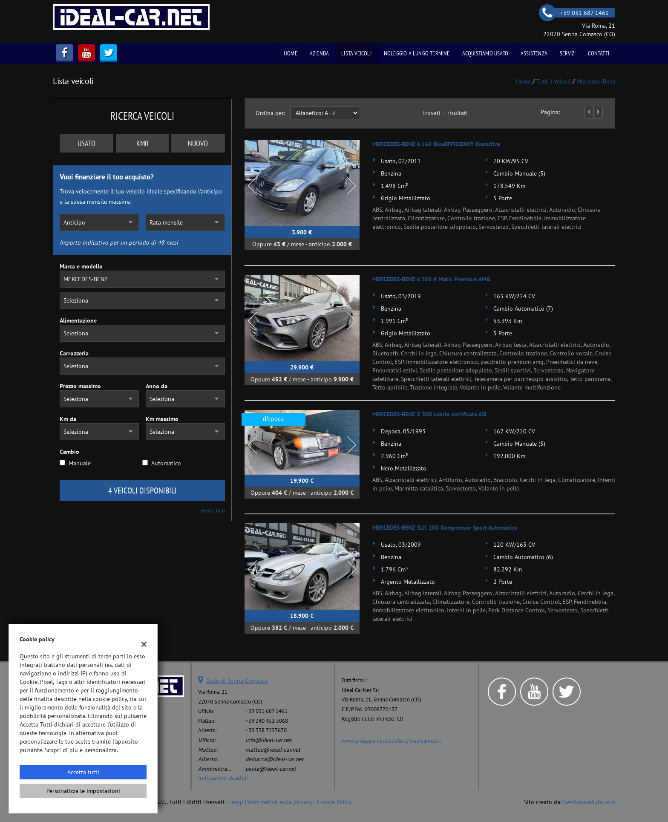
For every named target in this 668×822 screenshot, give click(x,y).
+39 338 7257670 (266, 730)
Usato (86, 143)
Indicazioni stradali (223, 778)
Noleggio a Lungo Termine (417, 53)
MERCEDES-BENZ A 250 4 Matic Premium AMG (431, 279)
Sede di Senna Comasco (237, 680)
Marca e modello (81, 266)
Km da (68, 419)
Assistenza (534, 53)
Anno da (156, 386)
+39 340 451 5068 (266, 720)
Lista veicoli (356, 53)
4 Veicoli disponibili (142, 490)
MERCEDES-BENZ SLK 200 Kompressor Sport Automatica (445, 527)
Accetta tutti (83, 772)
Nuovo (198, 143)
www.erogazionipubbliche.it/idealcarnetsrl (391, 740)
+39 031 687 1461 (266, 711)
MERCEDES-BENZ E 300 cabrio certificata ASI (429, 414)
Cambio (69, 452)
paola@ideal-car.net (270, 769)
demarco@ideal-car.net (274, 759)
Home (290, 53)
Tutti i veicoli (553, 81)
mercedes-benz (595, 81)
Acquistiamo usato (485, 53)
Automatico (166, 463)
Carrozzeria (74, 353)
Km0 (142, 143)
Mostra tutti (212, 510)
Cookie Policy (334, 802)
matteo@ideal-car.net (272, 749)
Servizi (568, 53)
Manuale (79, 463)
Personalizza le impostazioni (83, 791)
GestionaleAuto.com (589, 802)
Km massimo (162, 419)
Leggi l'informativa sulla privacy (270, 802)
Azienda (319, 53)
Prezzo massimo (80, 386)
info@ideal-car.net (268, 740)
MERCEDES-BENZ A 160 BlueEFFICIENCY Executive (436, 144)
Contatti (598, 53)
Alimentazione (78, 320)
